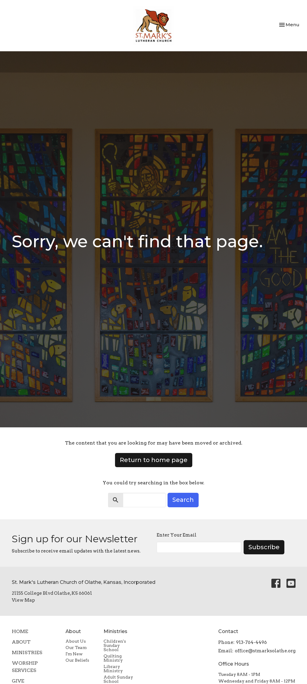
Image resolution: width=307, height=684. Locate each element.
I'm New (74, 653)
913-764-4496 (251, 642)
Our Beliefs (77, 660)
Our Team (76, 647)
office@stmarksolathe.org (265, 651)
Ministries (27, 652)
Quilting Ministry (113, 658)
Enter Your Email (177, 535)
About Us (76, 641)
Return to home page (153, 460)
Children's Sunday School (115, 645)
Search (183, 499)
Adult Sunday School (118, 679)
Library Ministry (113, 668)
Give (18, 681)
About (21, 642)
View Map (23, 600)
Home (20, 631)
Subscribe (264, 547)
